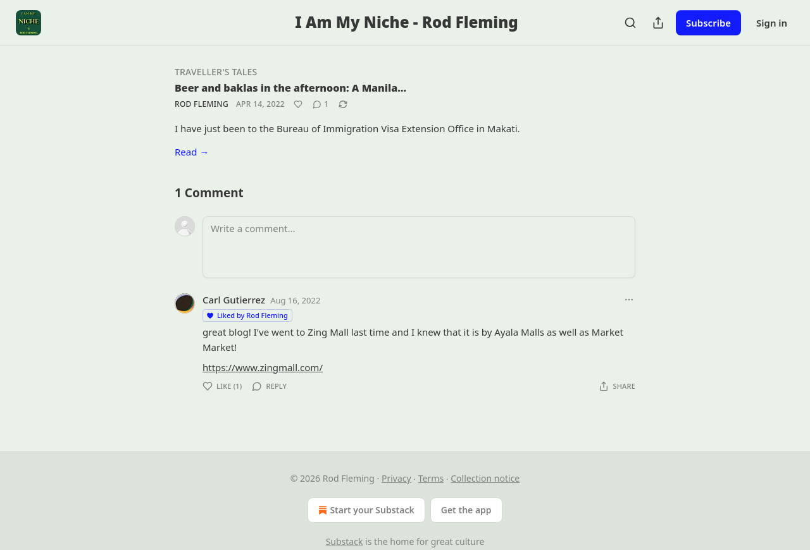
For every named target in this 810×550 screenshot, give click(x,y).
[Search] (630, 22)
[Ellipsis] (629, 300)
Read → (192, 151)
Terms (431, 478)
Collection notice (485, 478)
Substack (344, 541)
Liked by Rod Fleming (247, 315)
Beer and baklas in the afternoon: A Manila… (290, 88)
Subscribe (708, 22)
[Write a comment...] (418, 247)
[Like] (298, 104)
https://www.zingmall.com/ (262, 367)
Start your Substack (365, 510)
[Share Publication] (658, 22)
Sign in (771, 22)
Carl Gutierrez (233, 299)
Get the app (466, 510)
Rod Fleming (201, 104)
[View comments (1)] (320, 104)
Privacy (396, 478)
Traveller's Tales (216, 72)
